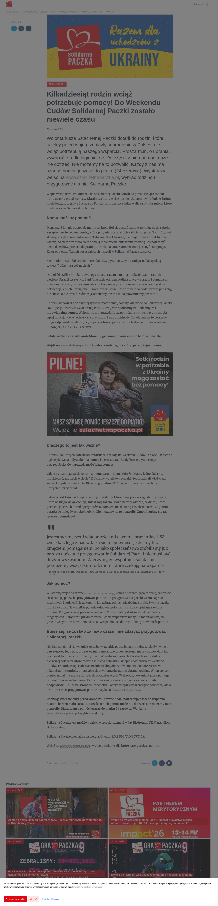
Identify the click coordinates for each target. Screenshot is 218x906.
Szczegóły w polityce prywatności (87, 887)
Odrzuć (33, 899)
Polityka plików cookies (52, 899)
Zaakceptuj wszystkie (15, 899)
